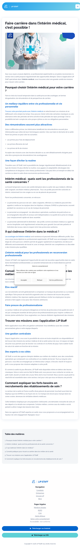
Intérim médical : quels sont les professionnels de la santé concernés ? (30, 444)
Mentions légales (40, 508)
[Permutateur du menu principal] (77, 6)
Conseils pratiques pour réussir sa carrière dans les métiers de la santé (29, 451)
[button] (40, 528)
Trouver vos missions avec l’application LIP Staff (22, 455)
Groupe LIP (40, 496)
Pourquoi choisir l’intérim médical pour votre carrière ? (24, 440)
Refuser (39, 280)
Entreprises (40, 493)
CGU (40, 513)
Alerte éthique (40, 516)
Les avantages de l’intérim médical (17, 236)
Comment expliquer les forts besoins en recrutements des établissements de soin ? (34, 459)
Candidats (40, 490)
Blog (40, 499)
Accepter (24, 280)
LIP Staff (14, 7)
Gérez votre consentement (40, 519)
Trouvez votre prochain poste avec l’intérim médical (24, 111)
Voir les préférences (56, 280)
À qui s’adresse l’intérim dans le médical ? (20, 448)
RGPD (40, 510)
